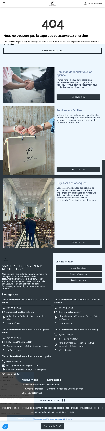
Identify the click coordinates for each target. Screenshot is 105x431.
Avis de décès (54, 384)
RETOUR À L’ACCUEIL (52, 50)
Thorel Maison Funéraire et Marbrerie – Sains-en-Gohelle (77, 301)
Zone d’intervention (65, 412)
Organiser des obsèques (33, 384)
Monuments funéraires (32, 389)
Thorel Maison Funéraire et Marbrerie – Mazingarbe (26, 356)
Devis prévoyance (79, 274)
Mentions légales (10, 408)
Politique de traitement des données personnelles (45, 408)
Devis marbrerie (78, 280)
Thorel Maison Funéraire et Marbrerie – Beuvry (76, 329)
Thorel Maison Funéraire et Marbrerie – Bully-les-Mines (25, 331)
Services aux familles (32, 393)
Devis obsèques (78, 268)
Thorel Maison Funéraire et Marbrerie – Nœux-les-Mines (26, 301)
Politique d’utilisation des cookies (87, 408)
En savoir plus (78, 97)
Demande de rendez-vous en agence (65, 389)
